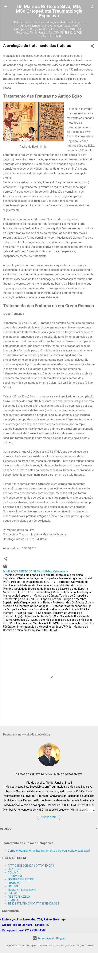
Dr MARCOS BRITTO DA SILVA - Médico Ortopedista (49, 774)
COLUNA (13, 872)
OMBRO (12, 893)
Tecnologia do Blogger (49, 938)
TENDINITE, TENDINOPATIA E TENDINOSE (33, 903)
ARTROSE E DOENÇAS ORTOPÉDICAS (31, 865)
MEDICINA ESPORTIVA (22, 889)
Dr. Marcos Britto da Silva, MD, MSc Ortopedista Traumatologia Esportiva (49, 11)
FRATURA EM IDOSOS (21, 879)
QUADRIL (13, 900)
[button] (92, 47)
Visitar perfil (49, 817)
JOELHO (13, 886)
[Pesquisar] (92, 8)
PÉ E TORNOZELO (19, 896)
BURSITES (14, 869)
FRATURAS (14, 883)
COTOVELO (15, 876)
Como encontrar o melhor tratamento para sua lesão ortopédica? (49, 850)
